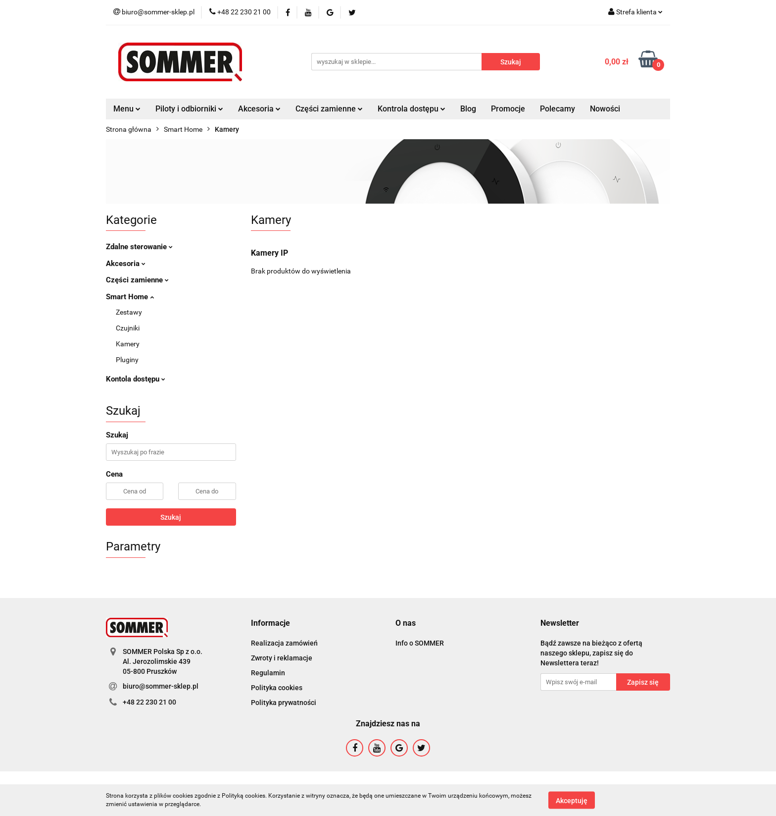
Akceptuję (571, 800)
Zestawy (129, 312)
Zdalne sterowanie (139, 246)
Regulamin (268, 673)
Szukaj (170, 517)
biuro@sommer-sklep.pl (160, 686)
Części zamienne (329, 108)
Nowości (605, 108)
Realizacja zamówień (284, 643)
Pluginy (127, 360)
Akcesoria (259, 108)
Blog (468, 108)
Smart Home (130, 296)
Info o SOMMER (419, 643)
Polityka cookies (276, 688)
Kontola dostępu (135, 379)
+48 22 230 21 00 (149, 702)
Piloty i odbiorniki (189, 108)
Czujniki (128, 328)
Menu (127, 108)
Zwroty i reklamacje (281, 658)
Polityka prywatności (283, 703)
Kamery (128, 344)
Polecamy (557, 108)
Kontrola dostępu (411, 108)
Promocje (508, 108)
